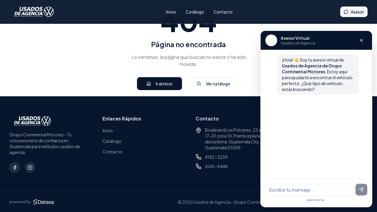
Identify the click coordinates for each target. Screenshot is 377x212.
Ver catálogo (213, 83)
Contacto (226, 11)
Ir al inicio (159, 83)
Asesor (354, 11)
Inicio (174, 11)
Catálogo (197, 11)
